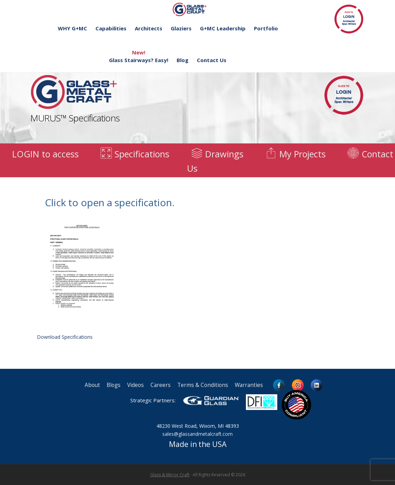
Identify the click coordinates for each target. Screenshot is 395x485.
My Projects (295, 154)
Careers (160, 385)
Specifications (134, 154)
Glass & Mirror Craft (169, 475)
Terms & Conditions (202, 385)
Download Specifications (82, 277)
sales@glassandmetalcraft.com (197, 434)
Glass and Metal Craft (196, 9)
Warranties (249, 385)
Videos (135, 385)
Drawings (216, 154)
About (92, 385)
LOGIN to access (45, 154)
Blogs (114, 385)
